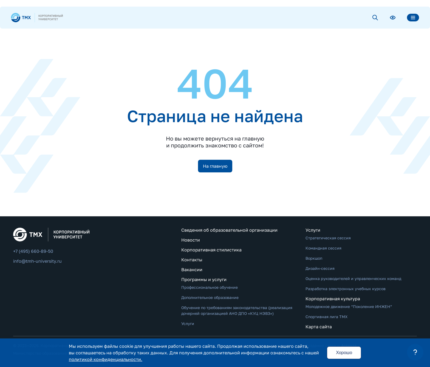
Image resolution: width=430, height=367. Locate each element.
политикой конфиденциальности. (105, 359)
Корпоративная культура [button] (332, 298)
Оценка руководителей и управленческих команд (353, 278)
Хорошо (344, 352)
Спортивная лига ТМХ (326, 316)
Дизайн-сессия (320, 268)
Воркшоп (313, 258)
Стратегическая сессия (328, 238)
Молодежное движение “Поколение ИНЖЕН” (348, 306)
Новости (190, 240)
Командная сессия (323, 248)
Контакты (191, 259)
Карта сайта (318, 326)
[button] (415, 352)
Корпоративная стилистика (211, 250)
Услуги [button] (312, 230)
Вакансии (191, 269)
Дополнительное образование (210, 297)
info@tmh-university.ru (37, 261)
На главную (215, 166)
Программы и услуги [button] (204, 279)
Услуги (187, 323)
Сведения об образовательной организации (229, 230)
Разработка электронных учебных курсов (345, 288)
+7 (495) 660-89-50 (33, 251)
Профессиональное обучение (209, 287)
